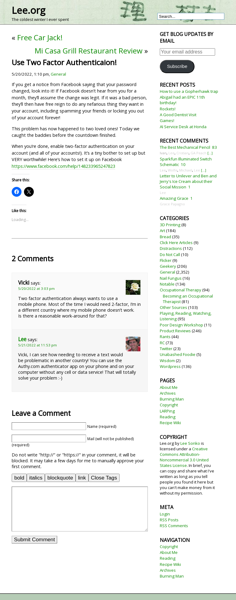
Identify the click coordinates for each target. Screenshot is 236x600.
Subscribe (177, 66)
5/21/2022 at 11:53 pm (37, 345)
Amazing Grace (174, 198)
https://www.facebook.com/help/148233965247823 (63, 166)
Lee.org (28, 10)
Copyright (169, 405)
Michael (185, 170)
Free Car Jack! (40, 37)
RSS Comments (174, 525)
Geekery (168, 266)
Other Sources (173, 307)
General (58, 74)
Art (162, 230)
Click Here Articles (176, 242)
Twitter (166, 348)
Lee (22, 339)
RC (162, 342)
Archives (168, 393)
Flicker (165, 260)
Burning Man (172, 399)
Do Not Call (170, 254)
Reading (167, 417)
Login (165, 514)
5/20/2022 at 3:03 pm (36, 288)
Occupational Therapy (180, 290)
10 (183, 164)
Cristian (182, 153)
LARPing (167, 411)
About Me (169, 387)
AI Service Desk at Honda (183, 126)
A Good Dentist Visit (178, 114)
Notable (167, 284)
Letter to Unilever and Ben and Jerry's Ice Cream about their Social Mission (188, 181)
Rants (165, 336)
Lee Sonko (190, 443)
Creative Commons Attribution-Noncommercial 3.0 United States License (184, 457)
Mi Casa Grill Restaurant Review (89, 50)
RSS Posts (169, 520)
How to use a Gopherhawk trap (189, 91)
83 (214, 147)
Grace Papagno (172, 204)
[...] (210, 153)
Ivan (163, 153)
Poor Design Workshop (181, 325)
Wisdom (167, 360)
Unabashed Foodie (177, 354)
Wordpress (170, 366)
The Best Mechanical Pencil (185, 147)
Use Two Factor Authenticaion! (64, 62)
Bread (165, 236)
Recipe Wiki (170, 422)
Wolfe (172, 170)
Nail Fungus (171, 278)
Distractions (171, 248)
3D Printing (170, 224)
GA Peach (198, 153)
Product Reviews (175, 331)
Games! (167, 120)
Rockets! (167, 109)
